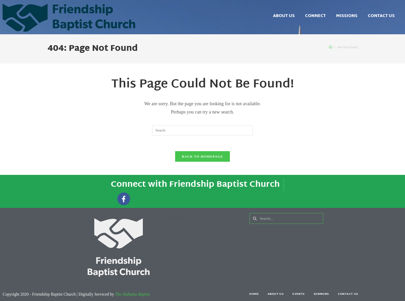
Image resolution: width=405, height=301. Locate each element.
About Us (284, 16)
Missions (346, 16)
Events (298, 294)
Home (254, 294)
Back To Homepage (202, 156)
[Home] (330, 47)
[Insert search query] (202, 130)
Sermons (321, 294)
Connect (315, 16)
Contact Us (381, 16)
